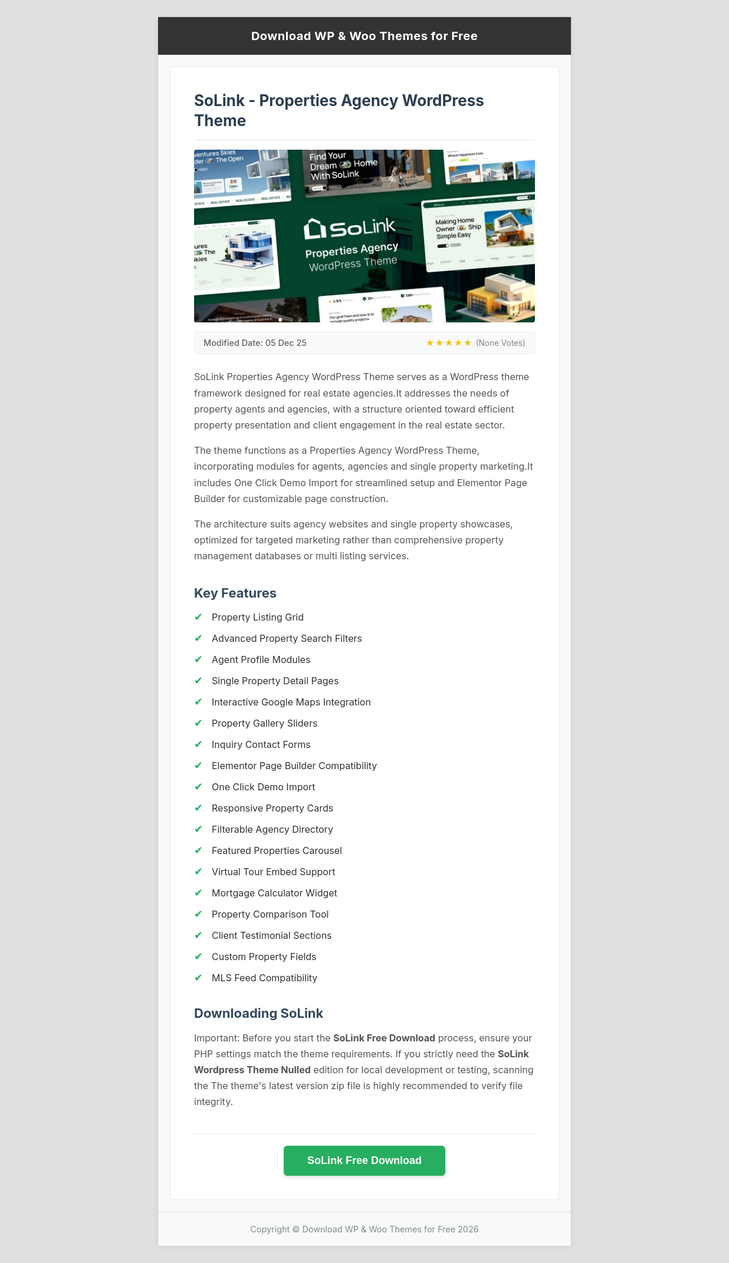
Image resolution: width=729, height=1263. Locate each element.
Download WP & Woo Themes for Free (364, 36)
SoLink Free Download (364, 1160)
